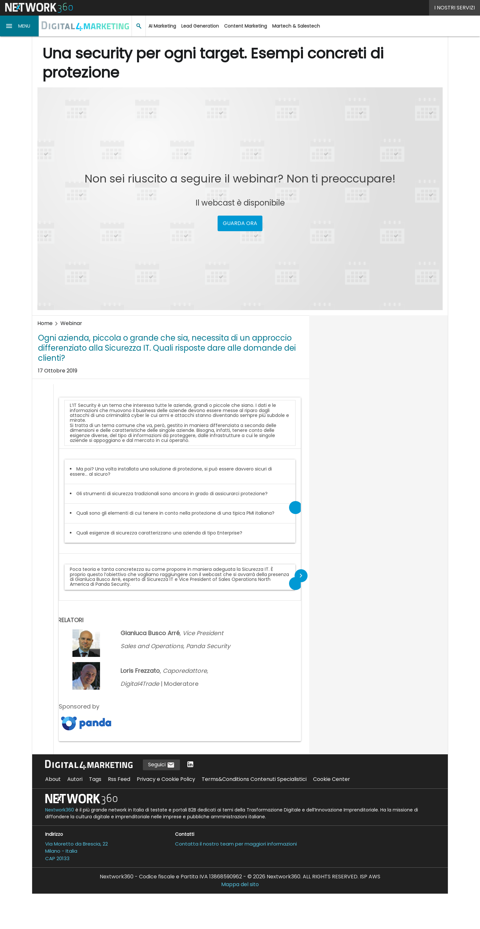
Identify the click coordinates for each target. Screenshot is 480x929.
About (53, 779)
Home (45, 323)
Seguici (161, 765)
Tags (95, 779)
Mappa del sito (240, 884)
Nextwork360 (59, 810)
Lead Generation (200, 26)
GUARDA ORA (240, 223)
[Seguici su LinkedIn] (190, 765)
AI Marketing (162, 26)
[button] (19, 26)
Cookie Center (331, 779)
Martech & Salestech (296, 26)
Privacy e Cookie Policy (166, 779)
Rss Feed (119, 779)
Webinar (71, 323)
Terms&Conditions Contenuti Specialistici (254, 779)
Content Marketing (245, 26)
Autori (74, 779)
